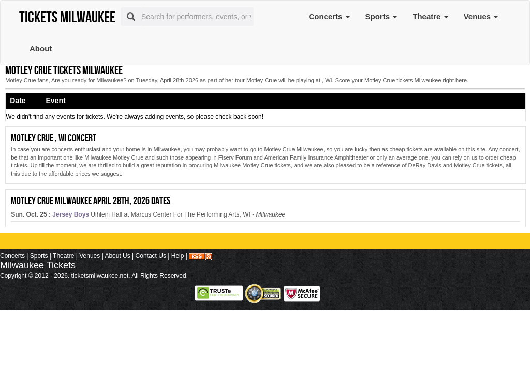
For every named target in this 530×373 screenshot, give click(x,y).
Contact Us (151, 256)
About (41, 48)
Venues (481, 16)
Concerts (328, 16)
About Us (117, 256)
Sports (381, 16)
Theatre (430, 16)
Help (177, 256)
